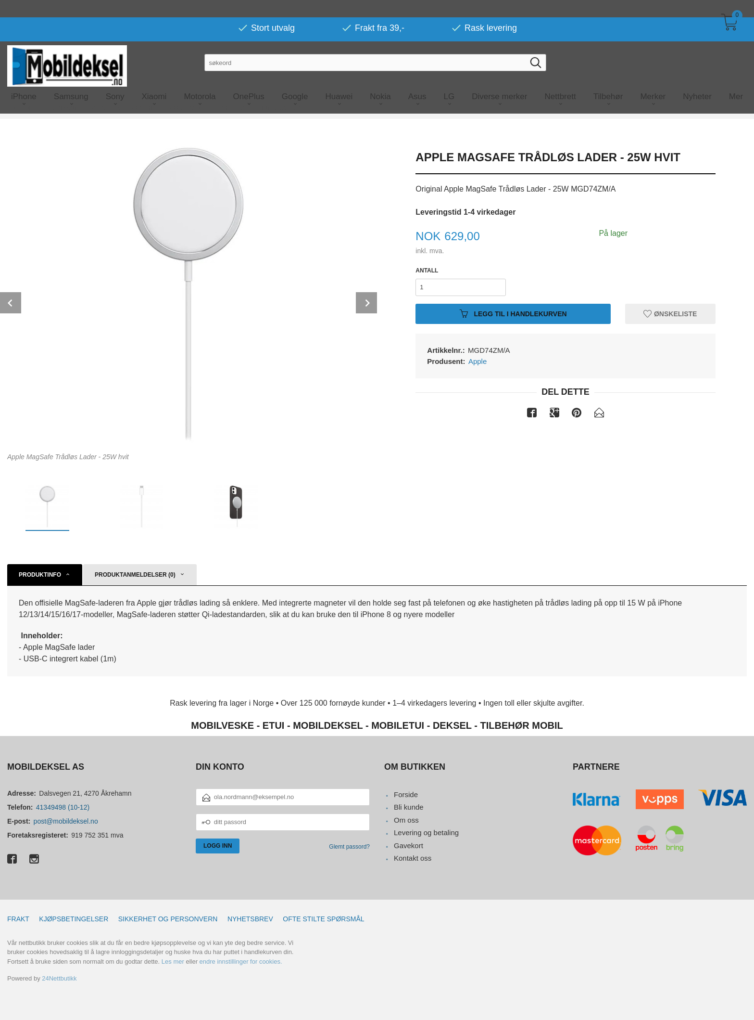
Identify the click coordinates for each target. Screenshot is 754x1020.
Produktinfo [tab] (40, 574)
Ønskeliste (670, 313)
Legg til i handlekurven (513, 313)
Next (366, 302)
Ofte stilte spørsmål (323, 919)
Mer (736, 79)
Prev (10, 302)
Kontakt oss (412, 858)
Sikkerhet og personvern (168, 919)
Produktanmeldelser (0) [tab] (135, 574)
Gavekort (408, 845)
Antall (426, 270)
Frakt (18, 919)
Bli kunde (409, 807)
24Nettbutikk (59, 978)
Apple (477, 361)
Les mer (173, 961)
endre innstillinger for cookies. (241, 961)
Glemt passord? (349, 846)
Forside (406, 794)
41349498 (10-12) (62, 807)
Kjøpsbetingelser (73, 919)
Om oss (406, 820)
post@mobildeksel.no (66, 821)
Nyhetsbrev (250, 919)
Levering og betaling (426, 832)
